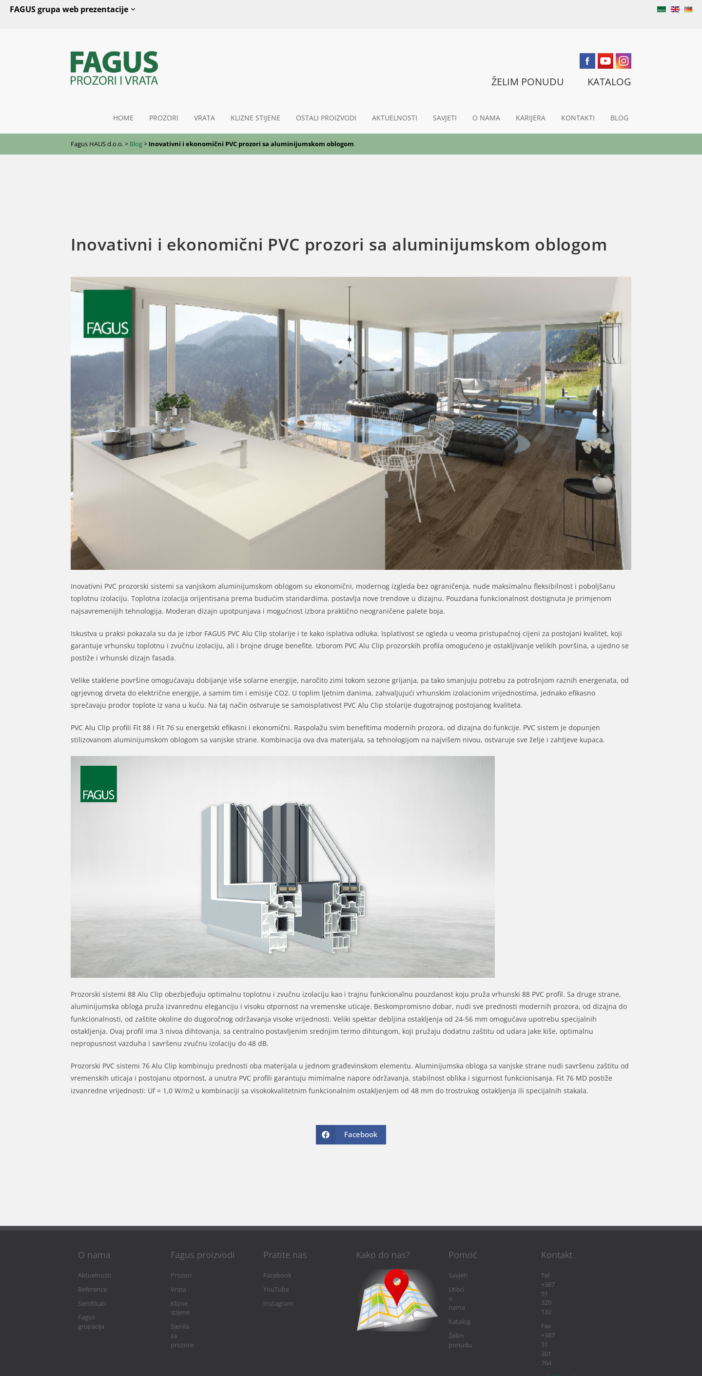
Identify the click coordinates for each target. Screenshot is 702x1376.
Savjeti (445, 117)
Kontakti (578, 117)
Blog (619, 117)
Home (123, 117)
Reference (92, 1289)
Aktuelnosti (394, 117)
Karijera (531, 117)
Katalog (459, 1303)
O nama (486, 117)
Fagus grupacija (100, 1317)
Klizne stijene (255, 117)
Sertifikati (92, 1303)
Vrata (204, 117)
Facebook (277, 1275)
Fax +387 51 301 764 (569, 1289)
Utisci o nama (468, 1289)
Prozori (163, 117)
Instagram (278, 1303)
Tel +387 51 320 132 (568, 1275)
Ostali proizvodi (326, 117)
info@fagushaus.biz (569, 1303)
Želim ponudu (468, 1317)
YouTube (276, 1289)
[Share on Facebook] (351, 1134)
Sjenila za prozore (196, 1317)
